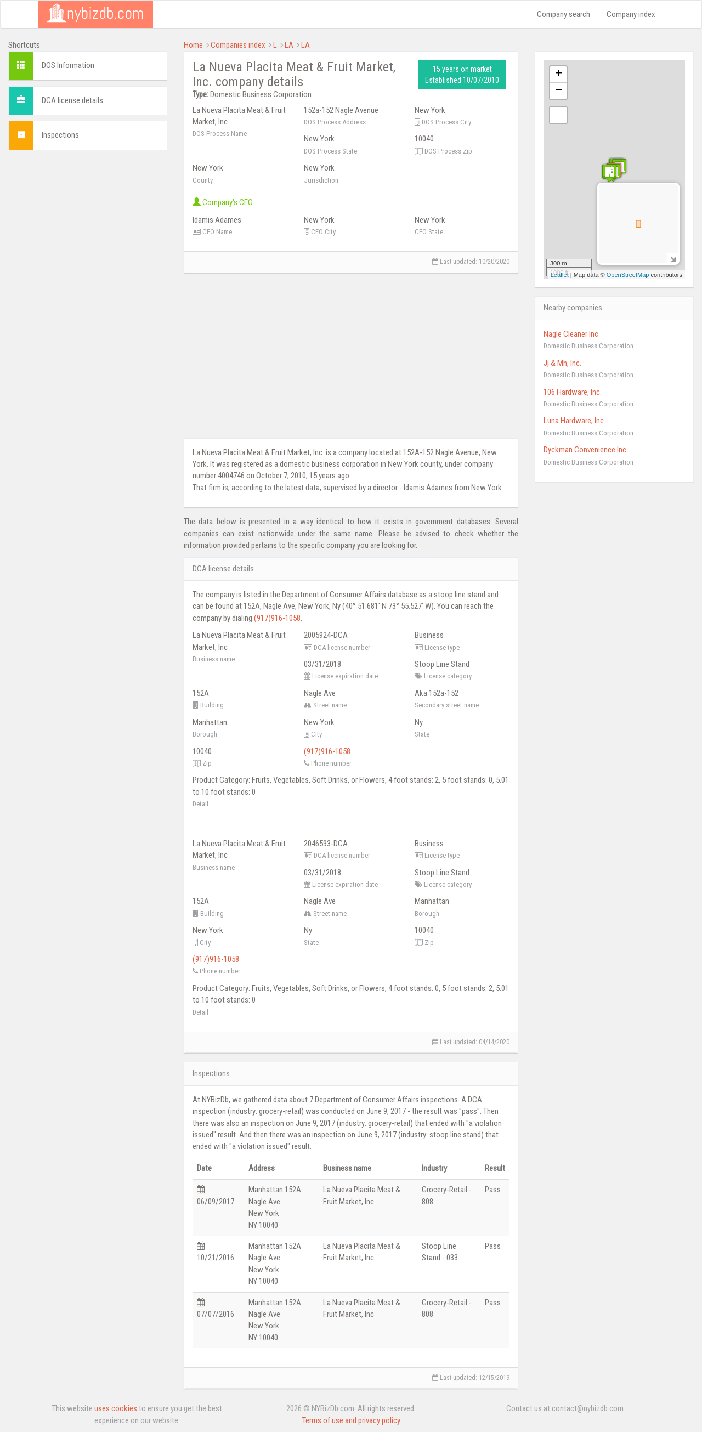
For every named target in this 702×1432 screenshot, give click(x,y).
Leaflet (560, 274)
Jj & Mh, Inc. (562, 363)
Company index (631, 14)
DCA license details (72, 100)
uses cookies (115, 1408)
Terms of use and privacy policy (351, 1420)
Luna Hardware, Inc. (574, 421)
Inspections (60, 135)
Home (193, 45)
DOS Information (68, 65)
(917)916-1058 (277, 618)
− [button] (558, 91)
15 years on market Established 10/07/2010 (462, 74)
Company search (563, 14)
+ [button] (558, 74)
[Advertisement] (87, 323)
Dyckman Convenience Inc (585, 450)
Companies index (238, 45)
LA (289, 45)
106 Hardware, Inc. (573, 392)
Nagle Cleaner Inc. (572, 334)
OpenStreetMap (628, 274)
